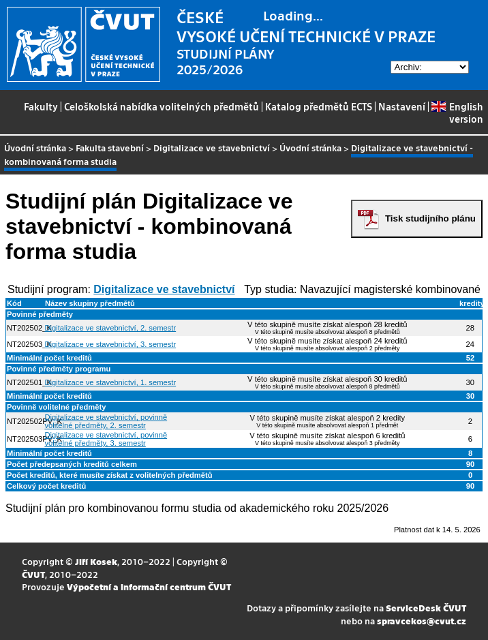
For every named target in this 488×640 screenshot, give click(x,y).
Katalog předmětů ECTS (318, 106)
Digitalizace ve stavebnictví (211, 147)
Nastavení (401, 106)
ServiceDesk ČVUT (426, 608)
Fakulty (41, 106)
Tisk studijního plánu (430, 218)
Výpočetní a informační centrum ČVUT (149, 586)
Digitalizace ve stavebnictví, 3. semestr (110, 344)
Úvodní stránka (35, 147)
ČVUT (33, 574)
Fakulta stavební (110, 147)
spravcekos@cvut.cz (421, 620)
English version (457, 112)
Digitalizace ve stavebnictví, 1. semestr (110, 382)
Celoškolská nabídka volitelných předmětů (161, 106)
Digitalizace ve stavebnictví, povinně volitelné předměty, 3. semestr (105, 439)
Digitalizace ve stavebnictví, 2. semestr (110, 328)
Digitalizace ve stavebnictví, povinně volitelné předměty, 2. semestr (105, 421)
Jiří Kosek (96, 561)
